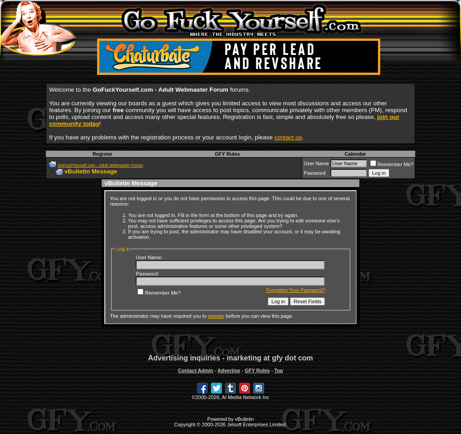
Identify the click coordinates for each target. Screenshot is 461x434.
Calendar (355, 154)
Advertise (228, 370)
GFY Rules (227, 154)
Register (103, 154)
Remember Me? (391, 164)
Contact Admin (195, 370)
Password (314, 173)
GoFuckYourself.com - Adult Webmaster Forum (100, 165)
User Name (316, 163)
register (216, 316)
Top (278, 370)
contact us (288, 137)
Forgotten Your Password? (295, 290)
